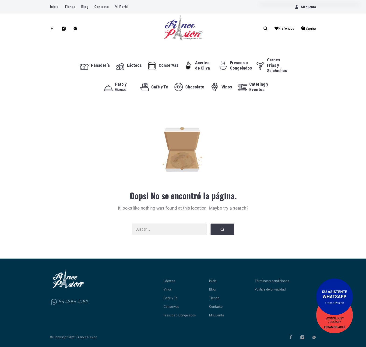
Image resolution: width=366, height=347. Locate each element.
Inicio (54, 7)
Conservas (171, 306)
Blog (84, 7)
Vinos (168, 289)
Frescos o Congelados (180, 315)
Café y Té (171, 298)
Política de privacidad (270, 289)
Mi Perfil (121, 7)
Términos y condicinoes (272, 281)
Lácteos (169, 281)
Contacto (101, 7)
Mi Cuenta (216, 315)
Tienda (69, 7)
